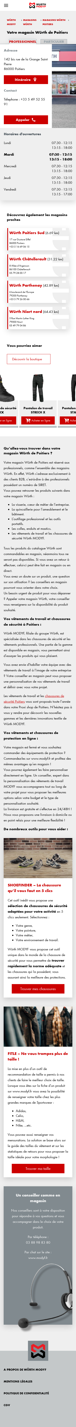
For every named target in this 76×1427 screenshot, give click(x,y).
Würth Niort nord (25, 311)
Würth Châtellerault (27, 259)
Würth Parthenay (25, 285)
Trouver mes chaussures (38, 988)
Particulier (54, 42)
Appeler (26, 120)
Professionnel (22, 42)
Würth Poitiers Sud (26, 232)
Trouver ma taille (38, 1168)
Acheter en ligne (38, 420)
